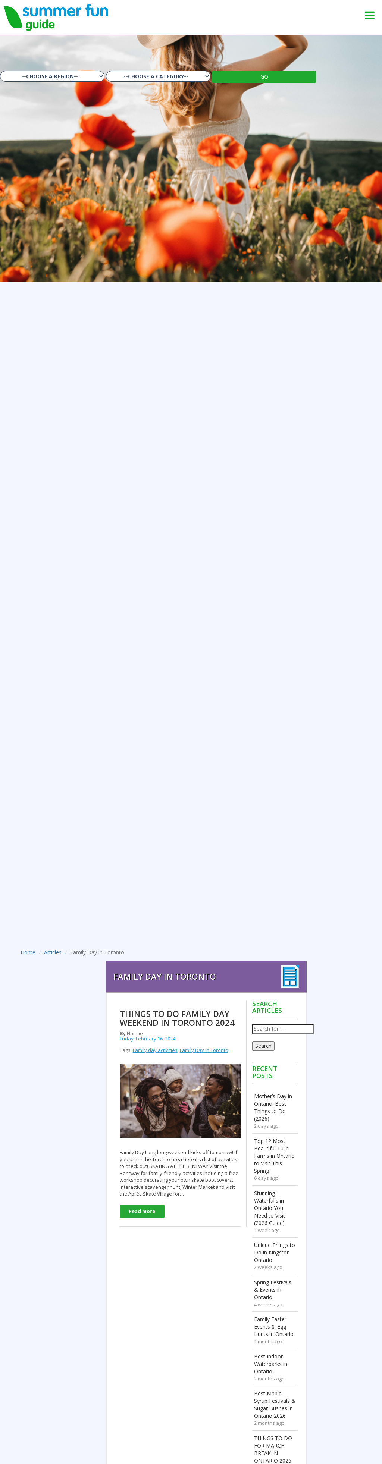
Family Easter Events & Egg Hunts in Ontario (274, 1327)
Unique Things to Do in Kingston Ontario (274, 1252)
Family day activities (155, 1050)
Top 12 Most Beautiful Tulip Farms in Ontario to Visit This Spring (274, 1155)
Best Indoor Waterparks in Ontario (270, 1364)
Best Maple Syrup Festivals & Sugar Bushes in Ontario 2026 (274, 1404)
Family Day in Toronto (204, 1050)
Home (28, 952)
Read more (142, 1211)
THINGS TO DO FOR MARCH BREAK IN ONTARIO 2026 (273, 1449)
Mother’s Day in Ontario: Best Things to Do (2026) (273, 1107)
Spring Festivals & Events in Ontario (272, 1290)
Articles (53, 952)
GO (264, 76)
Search (263, 1045)
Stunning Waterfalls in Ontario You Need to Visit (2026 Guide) (269, 1208)
